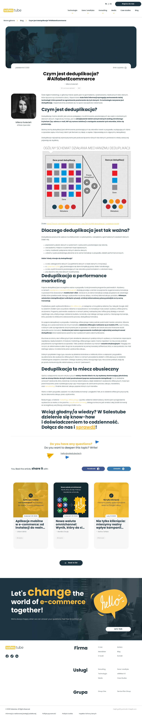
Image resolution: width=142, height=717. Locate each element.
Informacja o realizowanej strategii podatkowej (21, 713)
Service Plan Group (124, 691)
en (111, 4)
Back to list (70, 563)
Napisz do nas (128, 4)
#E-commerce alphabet (68, 88)
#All (79, 88)
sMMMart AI (121, 673)
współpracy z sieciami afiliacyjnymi (63, 290)
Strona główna (9, 20)
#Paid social (100, 538)
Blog (136, 10)
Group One (102, 691)
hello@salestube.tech (71, 454)
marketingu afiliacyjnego (68, 400)
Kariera (119, 647)
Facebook (93, 469)
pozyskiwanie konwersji (77, 402)
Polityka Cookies (67, 713)
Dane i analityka (88, 10)
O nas (100, 647)
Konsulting (103, 10)
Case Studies (122, 678)
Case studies (126, 10)
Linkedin (118, 469)
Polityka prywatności (49, 713)
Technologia (72, 10)
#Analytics (20, 538)
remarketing (49, 386)
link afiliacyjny (76, 306)
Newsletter (102, 651)
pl (106, 4)
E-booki (101, 656)
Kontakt (120, 656)
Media (113, 10)
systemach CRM (53, 266)
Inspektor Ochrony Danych (87, 713)
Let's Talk (118, 629)
